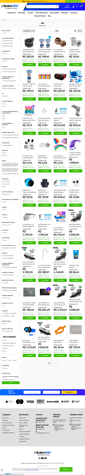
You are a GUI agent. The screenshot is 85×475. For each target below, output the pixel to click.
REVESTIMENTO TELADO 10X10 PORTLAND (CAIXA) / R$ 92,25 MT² (75, 341)
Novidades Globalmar (24, 439)
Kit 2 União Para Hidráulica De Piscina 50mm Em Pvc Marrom (60, 51)
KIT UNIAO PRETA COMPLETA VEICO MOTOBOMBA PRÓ (74, 191)
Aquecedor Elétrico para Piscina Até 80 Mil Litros (44, 338)
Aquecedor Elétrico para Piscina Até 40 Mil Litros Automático (60, 304)
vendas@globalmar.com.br (42, 432)
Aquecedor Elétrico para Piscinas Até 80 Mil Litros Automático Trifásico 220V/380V (60, 263)
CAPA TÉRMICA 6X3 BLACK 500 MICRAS (43, 304)
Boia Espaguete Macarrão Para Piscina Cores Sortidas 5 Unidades (60, 157)
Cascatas (30, 13)
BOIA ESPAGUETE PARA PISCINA (59, 341)
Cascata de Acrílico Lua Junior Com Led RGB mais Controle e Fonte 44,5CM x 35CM (75, 154)
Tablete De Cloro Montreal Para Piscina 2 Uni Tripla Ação (29, 119)
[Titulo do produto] (29, 42)
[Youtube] (42, 458)
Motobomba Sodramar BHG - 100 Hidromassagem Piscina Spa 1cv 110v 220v (29, 341)
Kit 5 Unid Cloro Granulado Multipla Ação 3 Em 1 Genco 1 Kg (44, 85)
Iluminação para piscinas (8, 425)
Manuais (21, 429)
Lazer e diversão (6, 430)
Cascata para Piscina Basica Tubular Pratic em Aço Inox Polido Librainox (44, 266)
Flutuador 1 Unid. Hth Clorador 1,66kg (29, 85)
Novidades (64, 13)
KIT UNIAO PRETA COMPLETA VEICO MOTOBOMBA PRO (28, 157)
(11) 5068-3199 (40, 429)
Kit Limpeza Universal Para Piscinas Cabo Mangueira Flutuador (75, 85)
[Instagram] (39, 458)
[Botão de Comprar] (29, 64)
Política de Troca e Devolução (23, 426)
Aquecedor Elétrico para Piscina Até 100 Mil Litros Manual (29, 263)
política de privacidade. (32, 470)
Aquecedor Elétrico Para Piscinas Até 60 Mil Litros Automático (75, 225)
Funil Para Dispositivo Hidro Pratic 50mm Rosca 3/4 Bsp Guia (44, 119)
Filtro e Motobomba (42, 13)
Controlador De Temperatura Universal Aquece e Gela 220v (59, 85)
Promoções (74, 13)
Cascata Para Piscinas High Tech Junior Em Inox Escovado (75, 119)
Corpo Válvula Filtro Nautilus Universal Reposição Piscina (28, 51)
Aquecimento (11, 13)
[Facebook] (45, 458)
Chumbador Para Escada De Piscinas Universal (75, 51)
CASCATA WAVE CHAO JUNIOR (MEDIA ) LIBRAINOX (60, 191)
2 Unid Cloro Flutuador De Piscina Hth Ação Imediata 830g (44, 51)
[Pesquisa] (56, 7)
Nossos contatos (23, 422)
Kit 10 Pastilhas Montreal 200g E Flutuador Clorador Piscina (59, 229)
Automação (21, 13)
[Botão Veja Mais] (75, 242)
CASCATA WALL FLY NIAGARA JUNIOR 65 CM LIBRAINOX (28, 225)
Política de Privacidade (24, 431)
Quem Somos (22, 418)
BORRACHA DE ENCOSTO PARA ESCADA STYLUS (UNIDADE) (43, 157)
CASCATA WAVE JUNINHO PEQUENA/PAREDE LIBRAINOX (59, 119)
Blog (49, 16)
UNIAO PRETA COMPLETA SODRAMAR (29, 191)
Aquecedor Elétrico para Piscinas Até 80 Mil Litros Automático (75, 301)
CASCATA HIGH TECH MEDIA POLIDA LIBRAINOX (44, 225)
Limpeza (4, 427)
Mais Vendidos (54, 13)
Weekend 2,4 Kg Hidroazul (74, 266)
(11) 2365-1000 (40, 422)
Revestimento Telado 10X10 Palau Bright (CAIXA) (29, 304)
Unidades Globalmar (24, 434)
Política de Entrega (23, 420)
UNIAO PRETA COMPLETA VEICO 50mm (43, 191)
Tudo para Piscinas (40, 16)
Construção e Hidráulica (8, 432)
